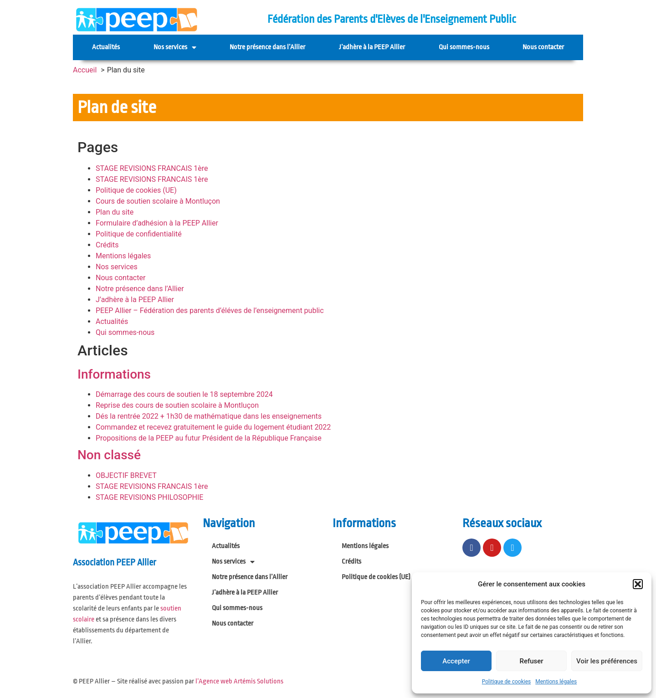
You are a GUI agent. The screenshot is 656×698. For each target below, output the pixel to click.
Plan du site (114, 212)
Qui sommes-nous (464, 47)
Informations (114, 374)
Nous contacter (543, 47)
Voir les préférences (606, 661)
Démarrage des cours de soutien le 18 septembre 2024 (184, 394)
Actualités (106, 47)
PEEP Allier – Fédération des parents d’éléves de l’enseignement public (210, 310)
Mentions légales (556, 681)
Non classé (109, 454)
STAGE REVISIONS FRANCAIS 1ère (152, 168)
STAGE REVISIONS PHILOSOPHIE (149, 497)
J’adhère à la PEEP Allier (372, 47)
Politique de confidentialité (139, 234)
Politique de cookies (506, 681)
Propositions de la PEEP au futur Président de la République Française (209, 438)
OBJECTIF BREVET (126, 475)
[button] (637, 584)
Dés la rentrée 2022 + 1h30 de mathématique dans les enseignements (209, 416)
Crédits (107, 245)
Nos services (175, 47)
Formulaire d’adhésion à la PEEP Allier (157, 223)
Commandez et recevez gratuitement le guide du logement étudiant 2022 (213, 427)
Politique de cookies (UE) (136, 190)
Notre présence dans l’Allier (267, 47)
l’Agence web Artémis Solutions (239, 681)
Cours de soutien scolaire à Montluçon (158, 201)
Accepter (456, 661)
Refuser (531, 661)
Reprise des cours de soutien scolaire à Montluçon (177, 405)
